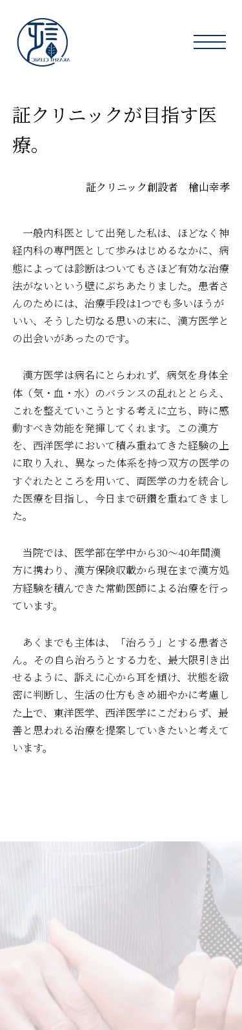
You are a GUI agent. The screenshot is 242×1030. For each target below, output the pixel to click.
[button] (210, 42)
